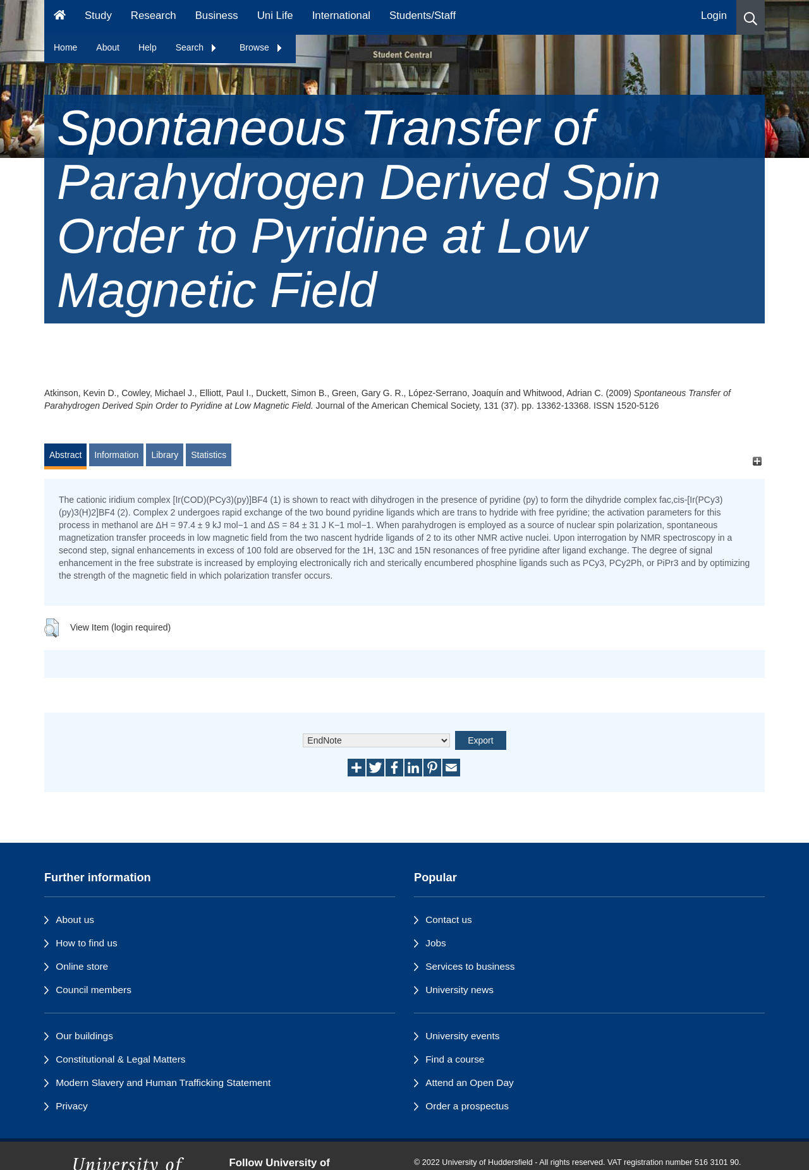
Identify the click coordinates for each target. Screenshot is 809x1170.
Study (98, 15)
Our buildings (84, 1035)
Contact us (448, 919)
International (341, 15)
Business (216, 15)
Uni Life (275, 15)
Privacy (71, 1106)
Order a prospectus (467, 1106)
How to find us (87, 943)
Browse (261, 47)
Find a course (454, 1059)
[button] (750, 17)
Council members (93, 989)
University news (459, 989)
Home (65, 47)
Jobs (435, 943)
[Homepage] (59, 17)
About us (75, 919)
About (107, 47)
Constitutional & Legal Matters (120, 1059)
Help (147, 47)
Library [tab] (164, 455)
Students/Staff (422, 15)
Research (153, 15)
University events (462, 1035)
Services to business (469, 966)
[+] (757, 461)
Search (196, 47)
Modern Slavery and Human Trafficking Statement (163, 1082)
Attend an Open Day (469, 1082)
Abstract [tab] (65, 455)
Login (714, 15)
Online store (82, 966)
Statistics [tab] (208, 455)
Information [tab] (116, 455)
